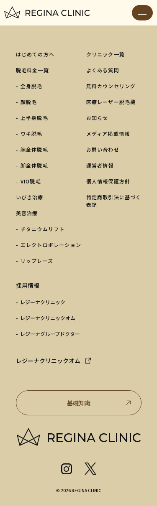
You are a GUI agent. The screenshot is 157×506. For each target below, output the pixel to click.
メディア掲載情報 (108, 133)
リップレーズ (37, 260)
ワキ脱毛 (32, 133)
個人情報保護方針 (108, 181)
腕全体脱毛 (34, 149)
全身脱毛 (32, 85)
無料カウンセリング (111, 85)
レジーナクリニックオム (47, 317)
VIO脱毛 (31, 181)
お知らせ (97, 117)
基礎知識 (100, 403)
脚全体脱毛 (34, 165)
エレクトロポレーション (51, 244)
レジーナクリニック (42, 301)
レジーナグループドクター (50, 333)
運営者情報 (100, 165)
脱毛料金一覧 (32, 70)
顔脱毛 (29, 101)
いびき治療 (30, 197)
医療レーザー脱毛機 (111, 101)
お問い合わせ (102, 149)
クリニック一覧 (105, 54)
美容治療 (27, 212)
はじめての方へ (35, 54)
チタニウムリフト (43, 228)
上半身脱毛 (34, 117)
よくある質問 (102, 70)
